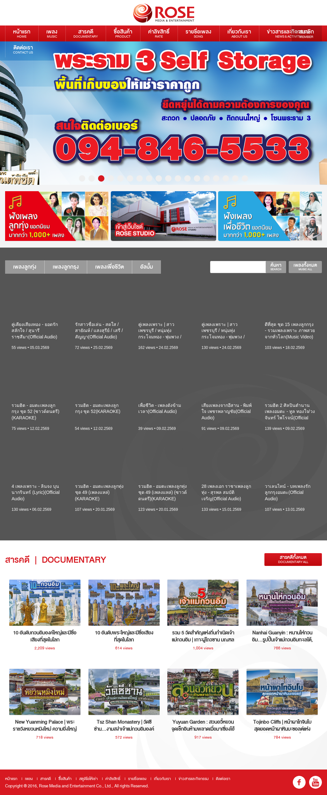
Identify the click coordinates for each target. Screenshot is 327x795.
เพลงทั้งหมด (305, 267)
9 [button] (159, 178)
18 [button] (245, 178)
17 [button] (235, 178)
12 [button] (187, 178)
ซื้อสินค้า (123, 33)
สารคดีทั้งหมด (293, 559)
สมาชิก (306, 33)
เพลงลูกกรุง (66, 267)
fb (299, 782)
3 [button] (101, 178)
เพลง (51, 33)
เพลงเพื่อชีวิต (109, 267)
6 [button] (130, 178)
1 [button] (82, 178)
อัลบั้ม (146, 267)
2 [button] (91, 178)
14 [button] (206, 178)
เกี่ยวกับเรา (239, 33)
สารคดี (85, 33)
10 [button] (168, 178)
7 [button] (139, 178)
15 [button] (216, 178)
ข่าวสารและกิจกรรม (288, 33)
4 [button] (111, 178)
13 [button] (197, 178)
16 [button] (226, 178)
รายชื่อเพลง (198, 33)
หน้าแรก (21, 33)
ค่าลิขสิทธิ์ (159, 33)
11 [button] (178, 178)
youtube (315, 782)
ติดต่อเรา (23, 49)
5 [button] (120, 178)
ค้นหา (275, 267)
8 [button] (149, 178)
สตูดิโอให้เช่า (88, 779)
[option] (163, 113)
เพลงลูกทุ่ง (24, 267)
